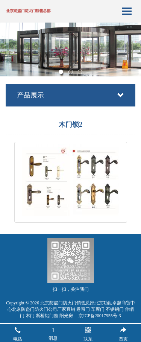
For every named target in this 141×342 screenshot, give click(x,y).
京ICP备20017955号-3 (100, 315)
